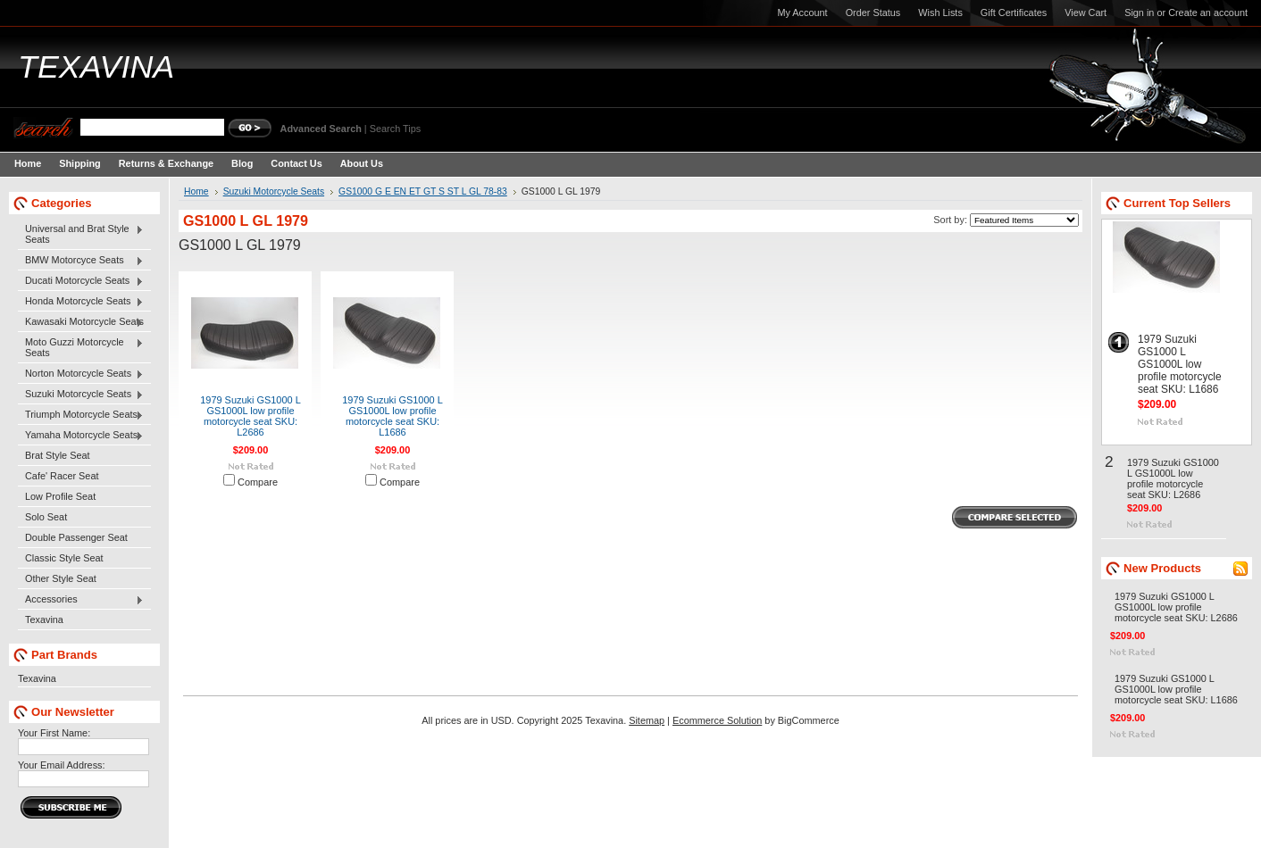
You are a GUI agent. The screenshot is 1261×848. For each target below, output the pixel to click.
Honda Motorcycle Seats (81, 301)
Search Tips (395, 128)
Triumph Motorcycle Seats (81, 415)
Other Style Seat (60, 578)
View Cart (1086, 12)
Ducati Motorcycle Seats (81, 281)
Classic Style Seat (64, 558)
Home (196, 191)
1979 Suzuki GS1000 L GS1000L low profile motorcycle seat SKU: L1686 (392, 416)
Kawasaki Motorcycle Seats (81, 322)
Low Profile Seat (60, 496)
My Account (802, 12)
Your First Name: (54, 732)
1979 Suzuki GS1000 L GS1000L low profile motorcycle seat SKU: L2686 (250, 416)
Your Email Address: (61, 765)
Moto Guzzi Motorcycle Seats (81, 347)
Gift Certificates (1014, 12)
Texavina (44, 619)
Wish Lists (940, 12)
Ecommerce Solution (717, 720)
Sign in (1139, 12)
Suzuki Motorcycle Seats (81, 394)
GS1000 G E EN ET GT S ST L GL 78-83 (422, 191)
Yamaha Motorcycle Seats (81, 435)
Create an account (1208, 12)
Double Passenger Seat (76, 537)
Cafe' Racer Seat (61, 475)
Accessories (81, 600)
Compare (258, 482)
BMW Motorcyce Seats (81, 260)
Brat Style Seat (57, 455)
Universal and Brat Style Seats (81, 234)
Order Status (873, 12)
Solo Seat (46, 516)
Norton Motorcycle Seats (81, 374)
